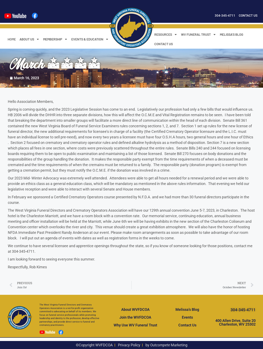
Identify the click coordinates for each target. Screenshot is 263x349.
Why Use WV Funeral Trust (135, 325)
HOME (12, 39)
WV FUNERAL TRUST (198, 34)
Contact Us (187, 325)
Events (187, 317)
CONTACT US (163, 44)
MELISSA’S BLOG (231, 34)
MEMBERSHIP (55, 39)
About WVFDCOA (135, 309)
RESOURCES (165, 34)
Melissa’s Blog (187, 309)
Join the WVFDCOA (135, 317)
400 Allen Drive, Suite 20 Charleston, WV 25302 (235, 322)
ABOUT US (29, 39)
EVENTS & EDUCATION (90, 39)
